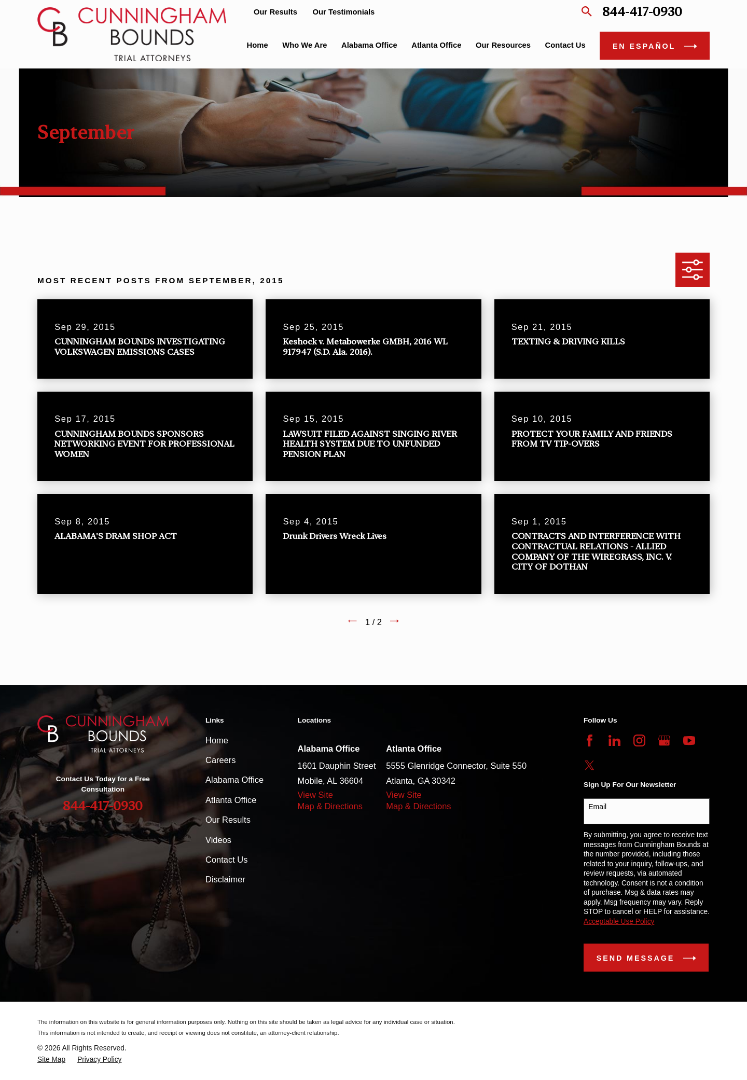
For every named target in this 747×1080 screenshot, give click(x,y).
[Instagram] (639, 740)
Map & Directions (330, 806)
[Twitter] (590, 765)
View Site (315, 794)
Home (216, 740)
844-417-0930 (642, 11)
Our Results (275, 12)
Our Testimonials (344, 12)
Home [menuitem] (257, 45)
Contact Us (226, 859)
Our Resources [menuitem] (503, 45)
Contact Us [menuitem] (565, 45)
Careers (220, 760)
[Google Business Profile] (664, 740)
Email (597, 806)
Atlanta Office (230, 800)
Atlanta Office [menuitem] (436, 45)
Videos (218, 839)
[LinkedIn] (614, 740)
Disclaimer (225, 879)
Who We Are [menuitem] (304, 45)
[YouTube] (689, 740)
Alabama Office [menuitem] (369, 45)
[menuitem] (51, 1060)
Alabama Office (234, 779)
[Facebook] (590, 740)
